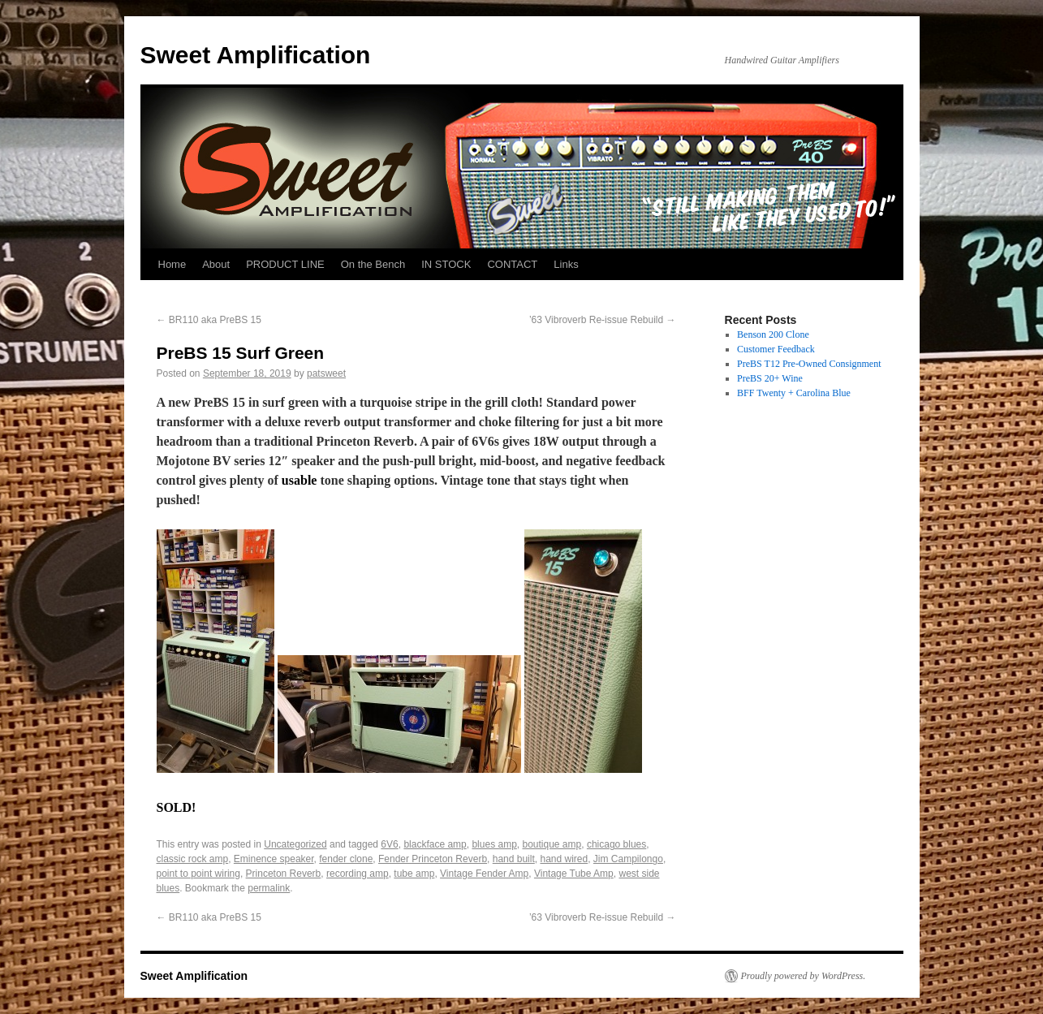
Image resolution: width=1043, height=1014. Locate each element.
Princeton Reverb (283, 873)
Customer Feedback (776, 349)
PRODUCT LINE (285, 264)
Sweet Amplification (255, 54)
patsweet (326, 373)
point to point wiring (198, 873)
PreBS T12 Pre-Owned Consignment (809, 363)
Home (172, 264)
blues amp (494, 844)
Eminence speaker (274, 859)
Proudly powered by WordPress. (803, 976)
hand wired (564, 859)
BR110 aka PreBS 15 (209, 320)
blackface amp (434, 844)
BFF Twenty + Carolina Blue (794, 393)
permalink (269, 888)
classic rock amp (193, 859)
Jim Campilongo (628, 859)
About (216, 264)
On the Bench (373, 264)
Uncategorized (295, 844)
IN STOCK (446, 264)
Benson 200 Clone (773, 334)
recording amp (357, 873)
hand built (514, 859)
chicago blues (616, 844)
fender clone (346, 859)
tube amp (414, 873)
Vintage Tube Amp (574, 873)
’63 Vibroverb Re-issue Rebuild (602, 320)
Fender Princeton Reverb (432, 859)
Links (566, 264)
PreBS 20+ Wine (770, 378)
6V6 (389, 844)
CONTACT (512, 264)
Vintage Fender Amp (484, 873)
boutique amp (551, 844)
